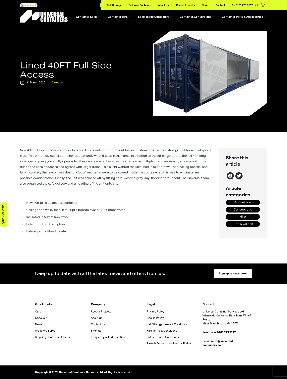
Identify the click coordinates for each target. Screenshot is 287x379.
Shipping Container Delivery (52, 337)
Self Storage (114, 5)
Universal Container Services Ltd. (81, 372)
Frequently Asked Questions (108, 337)
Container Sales (88, 16)
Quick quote (3, 214)
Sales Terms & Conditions (163, 337)
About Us (163, 5)
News (205, 5)
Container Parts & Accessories (243, 16)
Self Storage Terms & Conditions (167, 324)
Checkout (41, 318)
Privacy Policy (155, 311)
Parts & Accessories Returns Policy (169, 343)
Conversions (243, 209)
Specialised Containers (155, 16)
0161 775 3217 (242, 5)
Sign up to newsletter (233, 273)
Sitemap (96, 330)
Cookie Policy (155, 318)
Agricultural (243, 202)
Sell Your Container (140, 5)
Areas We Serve (45, 330)
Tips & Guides (243, 224)
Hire (243, 216)
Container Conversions (197, 16)
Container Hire (119, 16)
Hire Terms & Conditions (162, 330)
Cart (38, 311)
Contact (220, 5)
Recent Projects (185, 5)
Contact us (98, 324)
